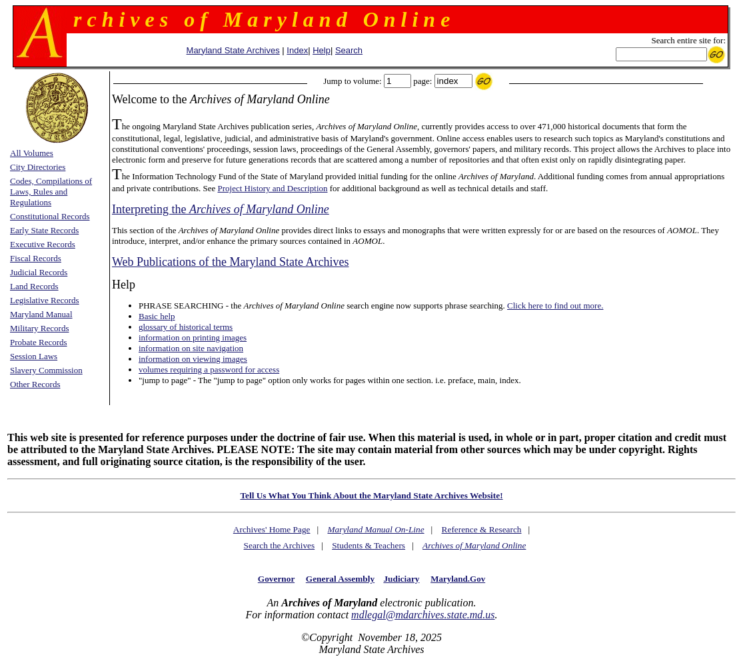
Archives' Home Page (272, 529)
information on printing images (193, 337)
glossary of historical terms (186, 327)
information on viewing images (193, 359)
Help (322, 50)
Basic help (157, 316)
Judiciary (401, 579)
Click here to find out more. (555, 306)
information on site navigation (191, 348)
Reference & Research (482, 529)
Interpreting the (220, 209)
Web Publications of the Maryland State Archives (230, 262)
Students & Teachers (368, 545)
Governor (276, 579)
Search (349, 50)
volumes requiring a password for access (209, 369)
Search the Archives (279, 545)
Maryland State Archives (233, 50)
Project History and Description (273, 188)
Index (297, 50)
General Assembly (340, 579)
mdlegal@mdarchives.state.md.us (422, 614)
